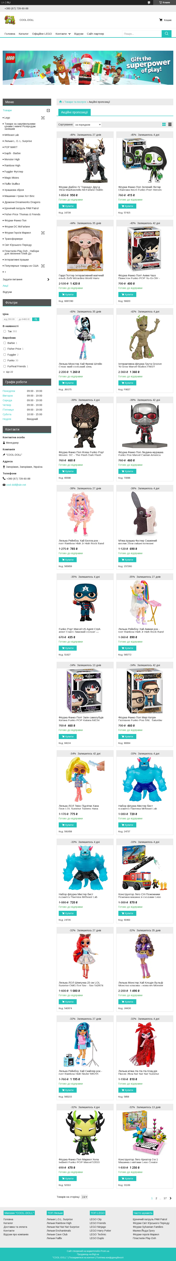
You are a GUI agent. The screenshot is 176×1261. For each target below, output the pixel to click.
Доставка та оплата (15, 1226)
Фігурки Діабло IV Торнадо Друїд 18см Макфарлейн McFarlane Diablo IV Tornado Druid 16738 (81, 190)
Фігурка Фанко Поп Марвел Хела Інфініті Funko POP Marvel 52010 (79, 1161)
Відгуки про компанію (16, 1234)
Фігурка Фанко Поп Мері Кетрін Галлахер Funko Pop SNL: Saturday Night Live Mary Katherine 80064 (140, 720)
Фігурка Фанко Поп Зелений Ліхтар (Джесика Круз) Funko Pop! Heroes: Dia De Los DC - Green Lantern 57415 (141, 190)
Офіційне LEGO (42, 33)
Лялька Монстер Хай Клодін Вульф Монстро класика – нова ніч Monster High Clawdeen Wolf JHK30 (140, 985)
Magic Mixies (11, 177)
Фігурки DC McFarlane (17, 226)
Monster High (12, 159)
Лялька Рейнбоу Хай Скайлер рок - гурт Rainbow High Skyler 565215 (80, 1072)
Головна (9, 33)
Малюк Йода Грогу (144, 1230)
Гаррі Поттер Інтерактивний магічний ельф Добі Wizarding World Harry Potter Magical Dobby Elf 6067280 (81, 278)
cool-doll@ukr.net (16, 484)
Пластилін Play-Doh (144, 1238)
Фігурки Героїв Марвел (17, 232)
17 (165, 1198)
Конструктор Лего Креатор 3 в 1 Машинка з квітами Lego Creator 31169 (138, 1162)
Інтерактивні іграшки (16, 259)
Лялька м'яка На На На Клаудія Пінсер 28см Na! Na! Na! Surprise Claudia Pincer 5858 (138, 1074)
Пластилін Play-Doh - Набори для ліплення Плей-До (21, 252)
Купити (69, 206)
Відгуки (78, 33)
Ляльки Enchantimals (59, 1230)
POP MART (11, 147)
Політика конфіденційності (110, 1257)
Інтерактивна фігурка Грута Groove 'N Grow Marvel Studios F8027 (140, 365)
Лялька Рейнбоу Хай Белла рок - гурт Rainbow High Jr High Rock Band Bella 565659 (81, 543)
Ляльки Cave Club (57, 1234)
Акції (5, 285)
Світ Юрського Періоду (18, 244)
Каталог (24, 33)
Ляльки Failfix (54, 1238)
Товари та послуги (75, 101)
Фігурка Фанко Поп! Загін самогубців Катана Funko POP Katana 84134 (81, 719)
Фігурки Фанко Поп (15, 220)
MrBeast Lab (11, 135)
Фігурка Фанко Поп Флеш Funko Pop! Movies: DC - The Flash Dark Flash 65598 (81, 455)
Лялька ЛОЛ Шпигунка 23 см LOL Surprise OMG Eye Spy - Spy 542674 (81, 984)
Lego (7, 117)
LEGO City (96, 1219)
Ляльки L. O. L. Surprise (18, 141)
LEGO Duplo (97, 1238)
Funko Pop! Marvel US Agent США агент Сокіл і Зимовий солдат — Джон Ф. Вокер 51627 (79, 632)
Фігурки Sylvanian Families (148, 1226)
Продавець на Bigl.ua (88, 1254)
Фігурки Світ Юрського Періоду (151, 1223)
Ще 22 (9, 372)
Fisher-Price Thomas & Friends (22, 214)
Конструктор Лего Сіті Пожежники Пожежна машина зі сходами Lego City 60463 (139, 897)
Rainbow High (12, 165)
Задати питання (12, 279)
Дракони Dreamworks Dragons (22, 202)
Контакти (61, 33)
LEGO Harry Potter (100, 1230)
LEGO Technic (98, 1234)
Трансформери (13, 238)
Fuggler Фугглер (13, 171)
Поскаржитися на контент (82, 1257)
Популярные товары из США (21, 265)
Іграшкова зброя (14, 189)
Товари (7, 110)
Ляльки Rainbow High (59, 1223)
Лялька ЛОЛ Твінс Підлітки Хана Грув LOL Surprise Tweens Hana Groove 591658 (79, 808)
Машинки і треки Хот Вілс (19, 196)
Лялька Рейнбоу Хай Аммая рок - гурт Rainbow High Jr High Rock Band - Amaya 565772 (141, 632)
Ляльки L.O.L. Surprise (60, 1219)
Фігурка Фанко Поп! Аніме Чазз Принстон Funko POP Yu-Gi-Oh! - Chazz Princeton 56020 (139, 278)
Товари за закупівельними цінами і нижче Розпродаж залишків (20, 126)
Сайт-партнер (95, 33)
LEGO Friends (98, 1223)
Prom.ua (105, 1251)
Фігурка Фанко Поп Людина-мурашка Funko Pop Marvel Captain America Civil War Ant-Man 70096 (140, 455)
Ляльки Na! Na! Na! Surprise (63, 1226)
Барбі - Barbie (12, 153)
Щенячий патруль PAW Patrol (21, 208)
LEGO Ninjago (98, 1226)
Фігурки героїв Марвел (146, 1234)
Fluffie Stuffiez (12, 183)
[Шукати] (167, 33)
